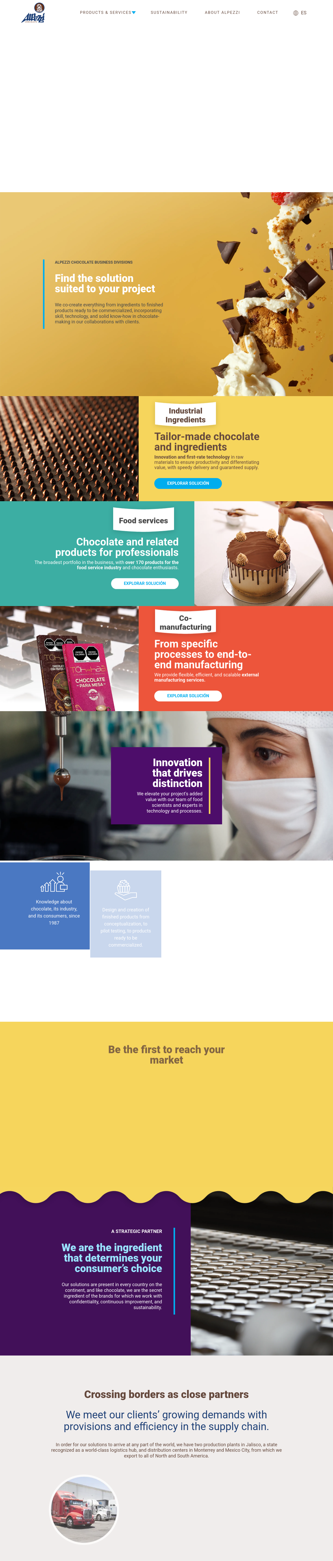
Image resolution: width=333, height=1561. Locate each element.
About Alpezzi (222, 12)
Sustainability (169, 12)
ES (299, 12)
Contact (267, 12)
